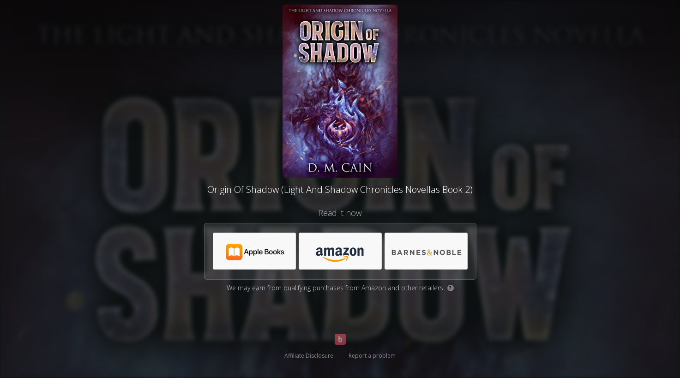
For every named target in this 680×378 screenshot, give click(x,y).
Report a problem (372, 356)
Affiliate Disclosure (308, 356)
